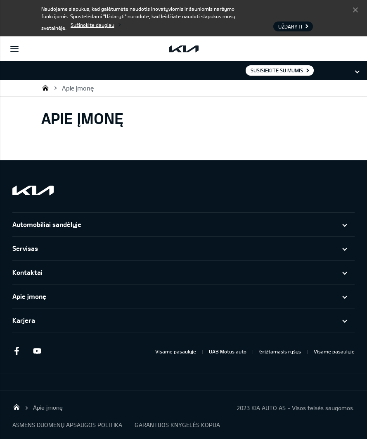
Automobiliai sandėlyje (46, 224)
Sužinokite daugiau (92, 25)
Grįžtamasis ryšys (280, 351)
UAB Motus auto (227, 351)
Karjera (23, 320)
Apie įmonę (78, 88)
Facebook (16, 351)
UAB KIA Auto (45, 88)
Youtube (37, 351)
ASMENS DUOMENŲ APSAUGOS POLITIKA (67, 424)
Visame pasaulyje (175, 351)
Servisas (25, 248)
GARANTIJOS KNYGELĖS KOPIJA (177, 424)
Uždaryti (355, 9)
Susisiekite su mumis (277, 70)
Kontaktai (27, 272)
